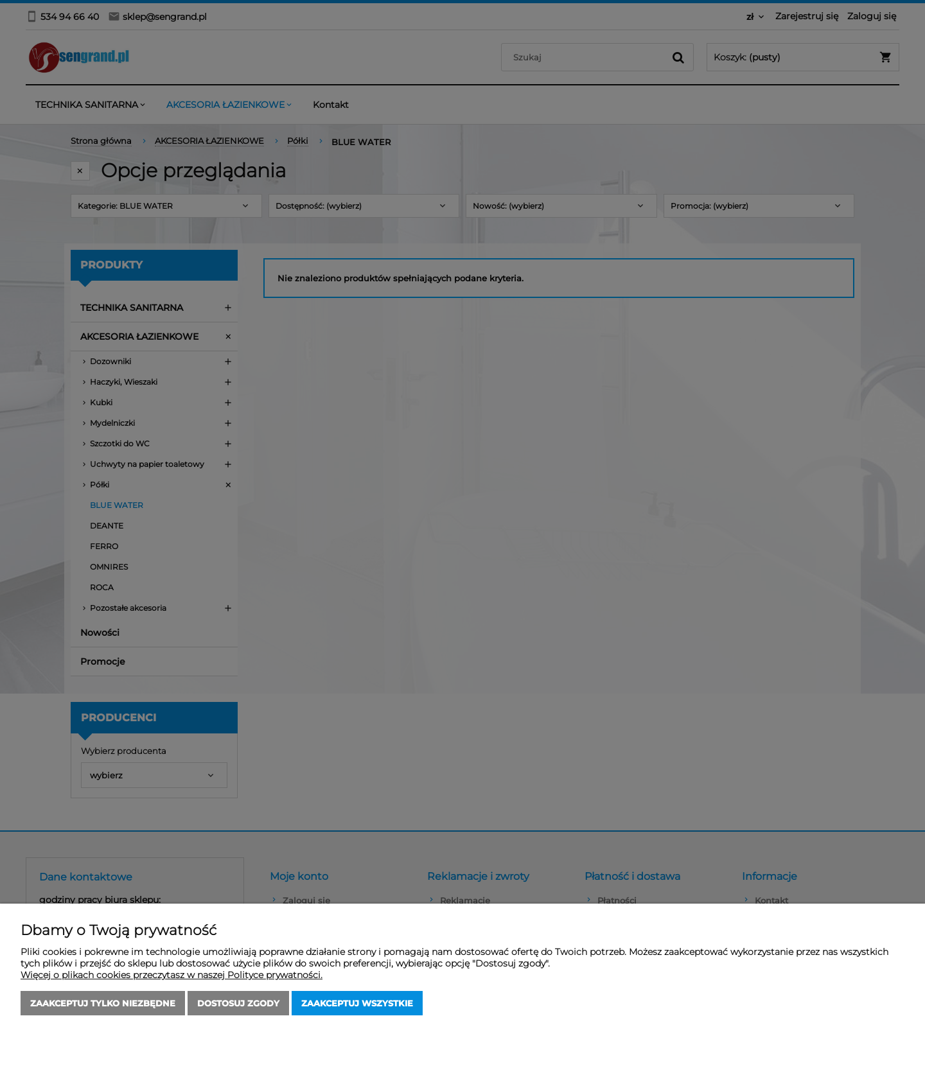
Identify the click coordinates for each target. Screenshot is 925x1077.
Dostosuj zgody (238, 1003)
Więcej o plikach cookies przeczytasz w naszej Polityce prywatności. (171, 975)
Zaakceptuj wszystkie (357, 1003)
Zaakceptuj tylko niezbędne (102, 1003)
